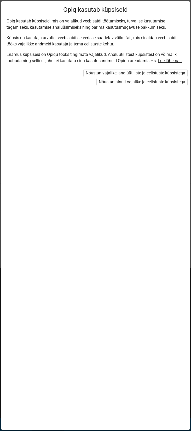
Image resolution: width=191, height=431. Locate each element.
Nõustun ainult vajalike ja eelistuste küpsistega (142, 81)
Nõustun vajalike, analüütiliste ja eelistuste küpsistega (135, 72)
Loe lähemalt (170, 60)
